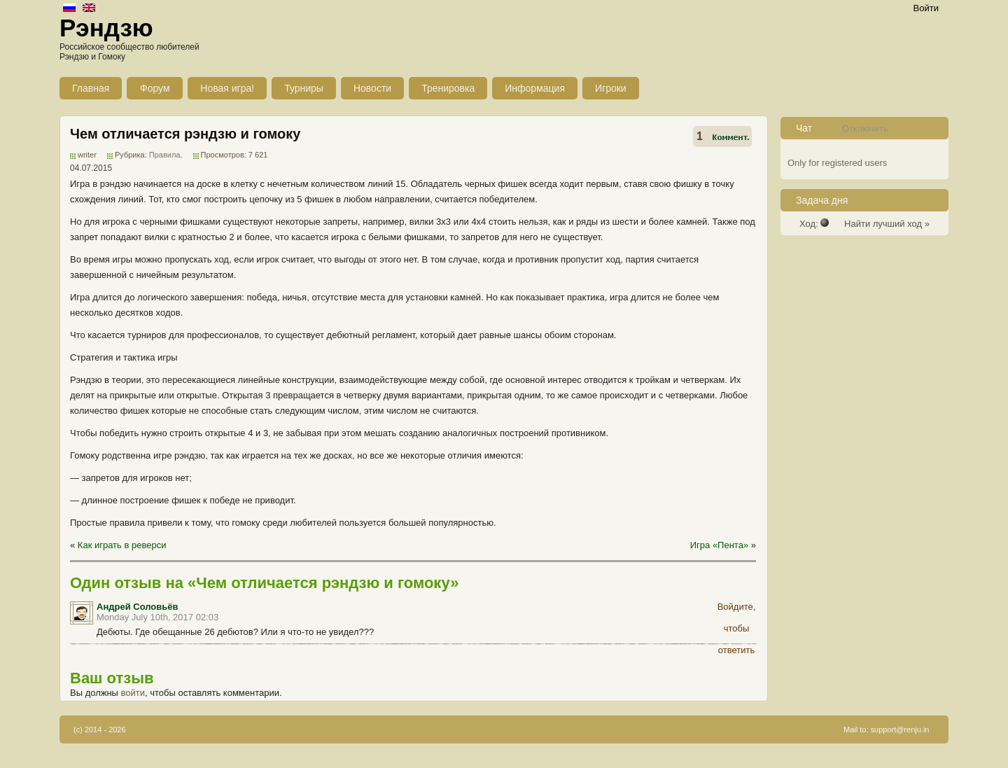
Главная (90, 88)
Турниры (303, 88)
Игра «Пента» (719, 545)
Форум (155, 88)
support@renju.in (900, 729)
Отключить (865, 128)
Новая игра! (227, 88)
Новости (372, 88)
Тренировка (448, 88)
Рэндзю (106, 27)
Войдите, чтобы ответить (737, 609)
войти (133, 692)
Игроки (610, 88)
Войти (926, 8)
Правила (165, 155)
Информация (535, 88)
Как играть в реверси (122, 545)
